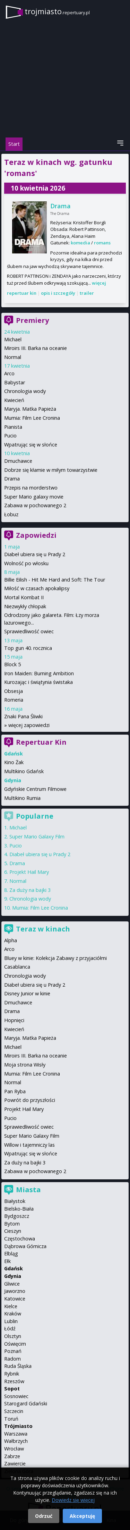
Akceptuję (82, 1516)
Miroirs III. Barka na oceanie (35, 348)
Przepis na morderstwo (31, 487)
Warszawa (15, 1433)
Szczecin (13, 1411)
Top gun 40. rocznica (28, 648)
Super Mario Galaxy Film (36, 836)
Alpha (10, 940)
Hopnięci (14, 1020)
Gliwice (12, 1283)
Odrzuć (43, 1516)
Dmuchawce (18, 461)
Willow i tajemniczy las (29, 1145)
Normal (12, 357)
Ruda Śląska (18, 1366)
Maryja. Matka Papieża (30, 409)
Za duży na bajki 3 (30, 890)
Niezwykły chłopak (25, 606)
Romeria (13, 699)
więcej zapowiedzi (29, 725)
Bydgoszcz (16, 1216)
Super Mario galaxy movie (33, 496)
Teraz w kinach (43, 929)
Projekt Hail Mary (29, 872)
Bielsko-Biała (19, 1208)
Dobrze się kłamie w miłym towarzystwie (50, 470)
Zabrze (12, 1456)
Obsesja (13, 691)
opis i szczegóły (58, 293)
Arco (9, 373)
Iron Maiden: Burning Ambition (39, 673)
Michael (12, 339)
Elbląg (11, 1253)
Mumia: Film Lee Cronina (32, 418)
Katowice (14, 1298)
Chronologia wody (25, 391)
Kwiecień (14, 400)
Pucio (10, 435)
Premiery (32, 320)
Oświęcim (15, 1343)
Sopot (12, 1388)
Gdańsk (13, 1268)
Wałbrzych (16, 1441)
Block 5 (12, 664)
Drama (60, 206)
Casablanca (17, 966)
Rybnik (11, 1373)
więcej (99, 283)
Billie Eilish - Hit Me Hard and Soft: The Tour (54, 579)
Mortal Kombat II (24, 597)
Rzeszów (14, 1381)
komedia (80, 243)
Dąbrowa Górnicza (25, 1246)
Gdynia (12, 1276)
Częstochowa (19, 1238)
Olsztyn (12, 1336)
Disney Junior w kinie (27, 993)
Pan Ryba (15, 1091)
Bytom (12, 1223)
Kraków (12, 1313)
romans (102, 243)
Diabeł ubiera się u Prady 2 (34, 554)
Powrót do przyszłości (29, 1100)
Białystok (14, 1201)
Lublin (11, 1321)
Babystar (14, 382)
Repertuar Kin (41, 742)
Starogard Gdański (25, 1403)
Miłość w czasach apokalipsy (36, 588)
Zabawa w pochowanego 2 (35, 505)
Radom (12, 1358)
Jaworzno (14, 1291)
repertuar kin (21, 293)
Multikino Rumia (22, 798)
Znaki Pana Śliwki (23, 716)
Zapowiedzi (36, 535)
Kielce (10, 1306)
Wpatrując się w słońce (30, 444)
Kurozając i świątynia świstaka (38, 682)
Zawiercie (15, 1463)
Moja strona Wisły (24, 1064)
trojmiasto (57, 11)
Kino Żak (14, 762)
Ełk (7, 1261)
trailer (87, 293)
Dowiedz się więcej (73, 1500)
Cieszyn (12, 1231)
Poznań (12, 1351)
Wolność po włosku (26, 563)
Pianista (13, 427)
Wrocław (14, 1448)
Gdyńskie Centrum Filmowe (35, 789)
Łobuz (11, 514)
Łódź (10, 1328)
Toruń (11, 1418)
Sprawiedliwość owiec (29, 631)
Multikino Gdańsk (24, 771)
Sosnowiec (16, 1396)
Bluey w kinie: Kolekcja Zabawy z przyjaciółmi (55, 958)
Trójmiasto (18, 1426)
